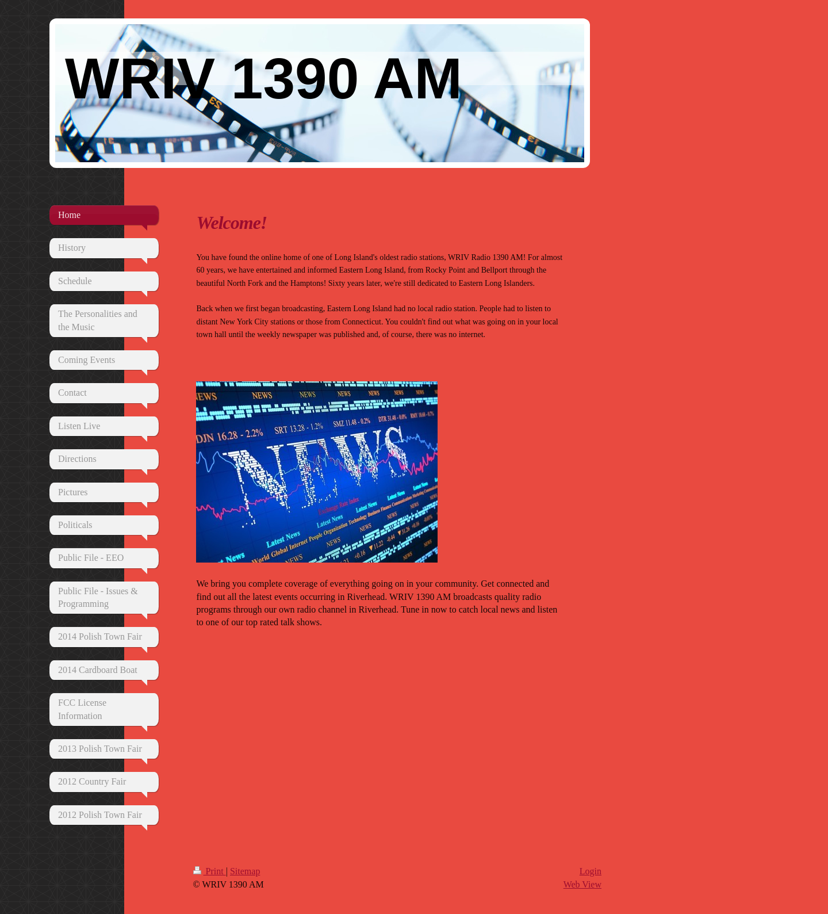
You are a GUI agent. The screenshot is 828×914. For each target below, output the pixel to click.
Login (590, 871)
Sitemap (245, 871)
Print (209, 871)
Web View (582, 884)
